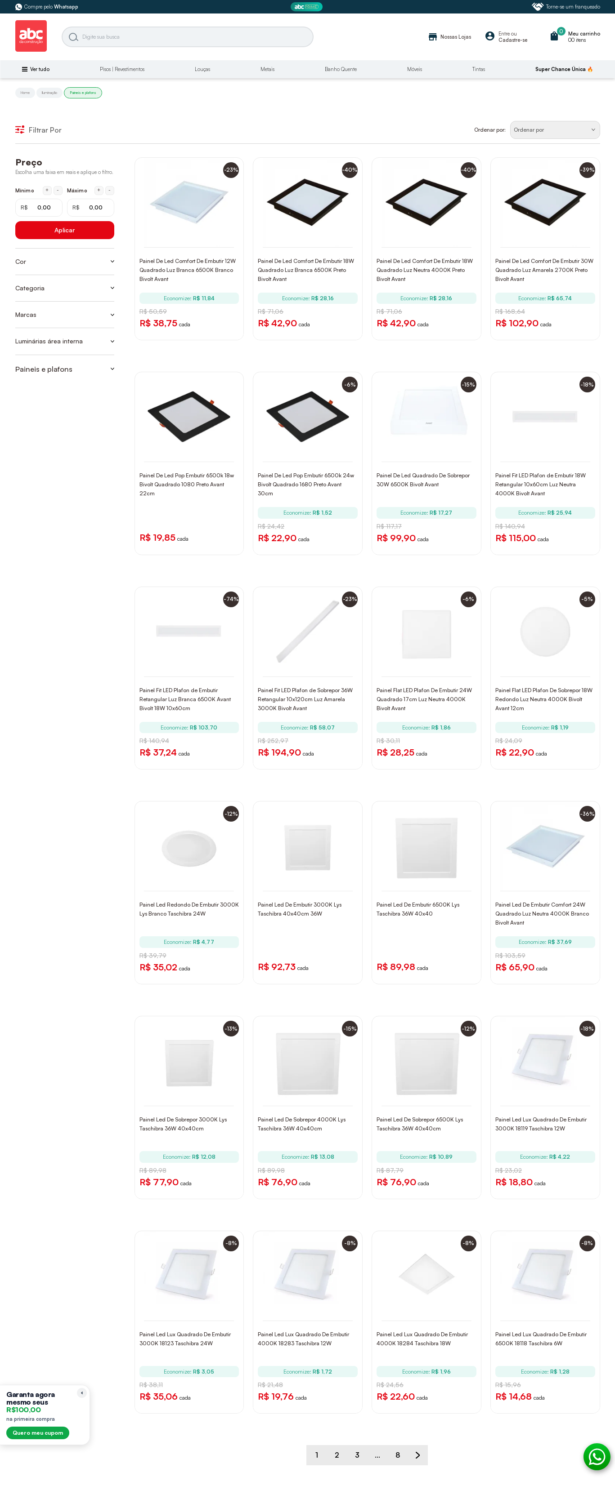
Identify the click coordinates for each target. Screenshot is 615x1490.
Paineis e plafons (83, 92)
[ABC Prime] (308, 7)
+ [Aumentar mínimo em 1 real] (47, 190)
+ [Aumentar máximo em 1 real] (98, 190)
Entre (504, 34)
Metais (267, 69)
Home (25, 92)
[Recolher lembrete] (82, 1393)
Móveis (414, 69)
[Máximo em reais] (90, 208)
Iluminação (49, 92)
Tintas (478, 69)
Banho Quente (341, 69)
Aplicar (64, 230)
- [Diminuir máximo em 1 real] (109, 190)
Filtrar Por (38, 129)
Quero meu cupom (38, 1432)
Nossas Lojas (449, 36)
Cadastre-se (512, 40)
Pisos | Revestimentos (122, 69)
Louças (202, 69)
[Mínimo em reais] (39, 208)
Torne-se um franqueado (566, 7)
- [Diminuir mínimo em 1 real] (58, 190)
